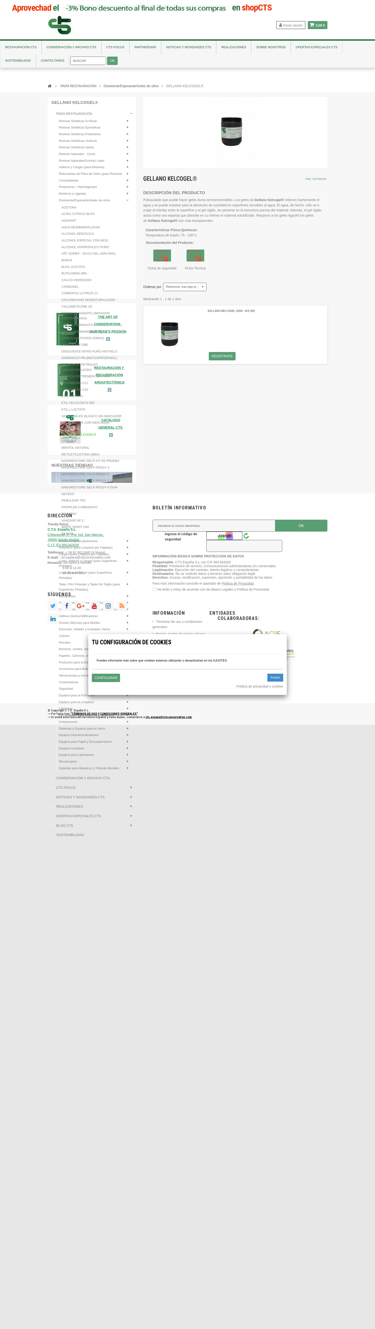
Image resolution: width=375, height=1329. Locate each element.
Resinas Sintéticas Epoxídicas (79, 130)
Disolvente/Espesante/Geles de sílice (84, 203)
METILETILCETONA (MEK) (80, 457)
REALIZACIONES (69, 809)
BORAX (66, 263)
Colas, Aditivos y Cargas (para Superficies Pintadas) (88, 566)
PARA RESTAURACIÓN (73, 116)
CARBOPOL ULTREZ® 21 (79, 296)
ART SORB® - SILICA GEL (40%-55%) (88, 256)
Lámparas (66, 711)
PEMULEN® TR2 (73, 503)
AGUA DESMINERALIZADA (80, 230)
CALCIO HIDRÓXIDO (76, 283)
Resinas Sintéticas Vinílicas (78, 143)
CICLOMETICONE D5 (76, 309)
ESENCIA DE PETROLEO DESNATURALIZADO (79, 370)
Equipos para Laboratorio (76, 757)
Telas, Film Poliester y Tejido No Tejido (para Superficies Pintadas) (89, 589)
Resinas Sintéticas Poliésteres (80, 137)
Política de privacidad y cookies (260, 686)
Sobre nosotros (167, 1279)
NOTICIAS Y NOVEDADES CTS (80, 800)
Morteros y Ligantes (72, 196)
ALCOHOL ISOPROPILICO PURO (85, 249)
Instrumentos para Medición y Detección (86, 718)
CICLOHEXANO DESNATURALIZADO (88, 302)
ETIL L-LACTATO (73, 412)
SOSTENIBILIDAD (69, 838)
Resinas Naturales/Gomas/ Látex (82, 163)
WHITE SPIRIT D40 (75, 530)
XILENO (67, 536)
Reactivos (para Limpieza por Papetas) (86, 550)
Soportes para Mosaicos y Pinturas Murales (89, 771)
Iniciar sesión (290, 25)
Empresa (163, 1272)
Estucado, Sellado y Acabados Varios (84, 632)
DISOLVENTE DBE (74, 347)
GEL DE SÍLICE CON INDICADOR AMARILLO (85, 428)
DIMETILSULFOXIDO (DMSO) (82, 341)
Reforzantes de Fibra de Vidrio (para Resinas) (90, 176)
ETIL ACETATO (72, 399)
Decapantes (67, 599)
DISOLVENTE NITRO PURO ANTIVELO (89, 354)
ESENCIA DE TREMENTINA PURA (85, 379)
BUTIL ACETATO (73, 270)
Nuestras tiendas (72, 1013)
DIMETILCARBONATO (77, 328)
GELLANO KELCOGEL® (78, 437)
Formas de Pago (168, 1251)
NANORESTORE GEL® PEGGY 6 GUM (89, 490)
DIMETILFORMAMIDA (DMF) (81, 334)
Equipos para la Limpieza (76, 705)
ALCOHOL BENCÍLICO (77, 236)
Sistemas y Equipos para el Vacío (82, 731)
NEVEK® (67, 497)
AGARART (69, 223)
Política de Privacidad (238, 1188)
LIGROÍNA (68, 444)
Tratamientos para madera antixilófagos (86, 605)
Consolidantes (68, 183)
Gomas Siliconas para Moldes (79, 625)
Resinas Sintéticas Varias (76, 150)
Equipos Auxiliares (71, 751)
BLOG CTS (64, 828)
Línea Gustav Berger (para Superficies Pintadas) (85, 578)
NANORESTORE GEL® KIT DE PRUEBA (90, 463)
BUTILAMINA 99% (74, 276)
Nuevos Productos (169, 1286)
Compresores (68, 724)
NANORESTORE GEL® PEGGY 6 (85, 477)
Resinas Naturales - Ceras (77, 157)
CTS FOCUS (65, 790)
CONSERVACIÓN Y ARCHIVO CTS (82, 781)
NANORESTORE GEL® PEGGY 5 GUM (89, 483)
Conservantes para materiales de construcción (91, 612)
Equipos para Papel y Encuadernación (85, 744)
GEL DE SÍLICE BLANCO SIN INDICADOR (91, 419)
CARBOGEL (70, 289)
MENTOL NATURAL (75, 450)
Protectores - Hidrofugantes (78, 190)
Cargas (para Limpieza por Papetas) (84, 557)
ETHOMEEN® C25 (74, 392)
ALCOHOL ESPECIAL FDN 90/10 (84, 243)
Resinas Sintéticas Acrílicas (78, 123)
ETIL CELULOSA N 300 (77, 405)
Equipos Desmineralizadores (78, 738)
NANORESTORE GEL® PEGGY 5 (85, 470)
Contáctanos (165, 1293)
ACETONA (69, 210)
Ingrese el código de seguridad (181, 1141)
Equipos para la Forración (76, 698)
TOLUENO (69, 516)
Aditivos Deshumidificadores (78, 619)
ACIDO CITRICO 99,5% (78, 217)
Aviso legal (164, 1258)
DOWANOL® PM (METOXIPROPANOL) (89, 361)
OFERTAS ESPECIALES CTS (78, 819)
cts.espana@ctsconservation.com (86, 1162)
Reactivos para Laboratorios (78, 543)
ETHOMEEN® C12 (74, 386)
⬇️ (111, 983)
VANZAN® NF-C (72, 523)
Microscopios (68, 764)
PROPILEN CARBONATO (79, 510)
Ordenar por (152, 287)
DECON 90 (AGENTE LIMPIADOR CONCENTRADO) (85, 318)
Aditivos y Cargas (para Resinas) (81, 170)
